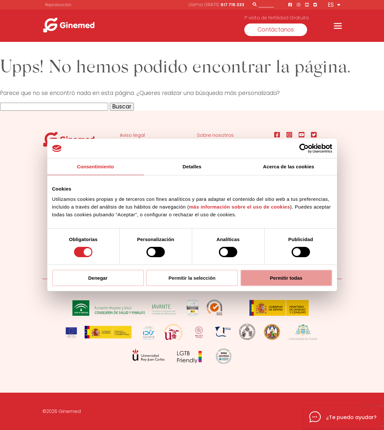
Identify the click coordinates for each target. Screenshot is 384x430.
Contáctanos (276, 29)
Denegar (98, 278)
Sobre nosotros (215, 135)
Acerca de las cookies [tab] (288, 166)
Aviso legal (132, 135)
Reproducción (58, 4)
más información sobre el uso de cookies (239, 207)
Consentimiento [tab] (95, 166)
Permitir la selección (192, 278)
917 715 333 (232, 4)
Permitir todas (286, 278)
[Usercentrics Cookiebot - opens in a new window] (304, 148)
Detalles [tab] (192, 166)
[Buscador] (266, 4)
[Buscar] (254, 4)
